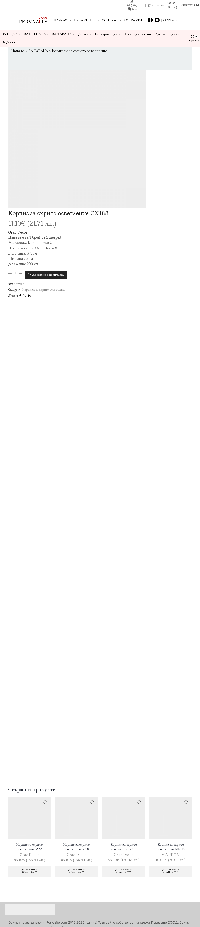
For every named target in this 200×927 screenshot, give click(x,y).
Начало (60, 20)
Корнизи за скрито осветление (79, 51)
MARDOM (170, 725)
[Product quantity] (113, 140)
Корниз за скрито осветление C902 (124, 716)
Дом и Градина (167, 34)
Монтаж (109, 20)
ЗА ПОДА (11, 34)
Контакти (133, 20)
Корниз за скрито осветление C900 (76, 716)
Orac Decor (116, 98)
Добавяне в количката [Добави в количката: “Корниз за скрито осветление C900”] (77, 742)
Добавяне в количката (146, 140)
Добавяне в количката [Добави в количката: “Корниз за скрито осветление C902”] (124, 742)
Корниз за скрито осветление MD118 (171, 716)
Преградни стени (137, 34)
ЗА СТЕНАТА (36, 34)
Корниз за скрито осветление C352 (29, 716)
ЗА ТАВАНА (63, 34)
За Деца (8, 42)
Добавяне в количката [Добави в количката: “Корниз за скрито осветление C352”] (29, 742)
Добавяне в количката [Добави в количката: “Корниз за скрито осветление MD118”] (171, 742)
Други (84, 34)
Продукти (84, 20)
